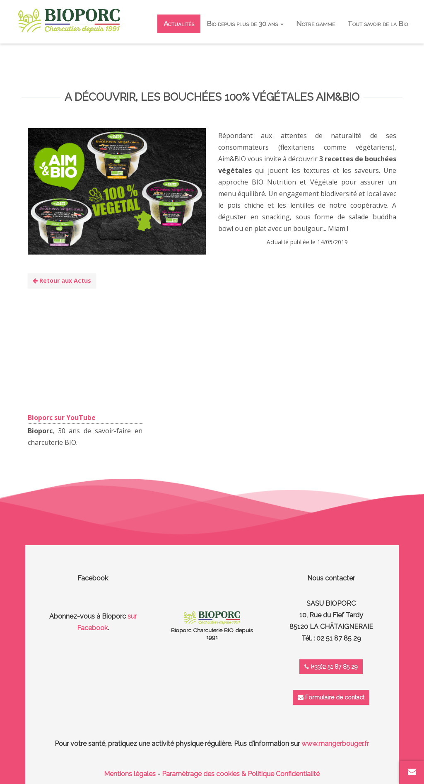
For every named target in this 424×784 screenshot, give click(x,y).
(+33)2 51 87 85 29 (331, 666)
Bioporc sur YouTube (62, 417)
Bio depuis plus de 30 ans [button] (245, 23)
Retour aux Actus (62, 280)
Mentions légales (130, 774)
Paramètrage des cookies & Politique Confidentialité (241, 774)
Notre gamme (315, 23)
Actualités (179, 23)
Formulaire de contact (331, 697)
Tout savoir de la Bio (377, 23)
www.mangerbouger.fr (335, 744)
